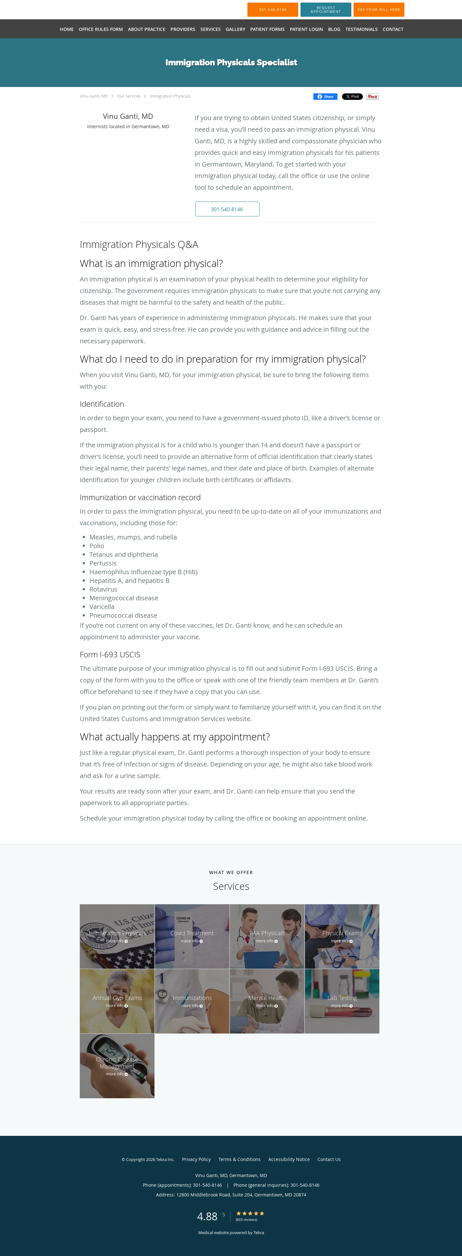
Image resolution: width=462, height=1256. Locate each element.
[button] (326, 9)
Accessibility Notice (289, 1159)
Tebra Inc (164, 1159)
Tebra (259, 1232)
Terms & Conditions (239, 1159)
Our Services (129, 96)
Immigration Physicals (170, 96)
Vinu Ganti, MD (94, 96)
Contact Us (329, 1159)
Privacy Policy (196, 1159)
